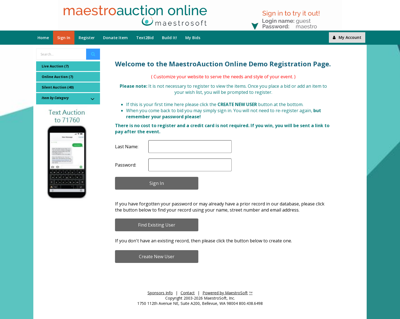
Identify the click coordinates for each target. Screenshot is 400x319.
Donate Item (115, 37)
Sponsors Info (160, 292)
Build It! (169, 37)
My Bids (192, 37)
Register (87, 37)
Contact (188, 292)
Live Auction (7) (55, 66)
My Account (347, 37)
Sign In (63, 37)
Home (43, 37)
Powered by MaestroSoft (225, 292)
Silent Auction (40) (58, 87)
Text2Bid (145, 37)
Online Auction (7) (57, 76)
